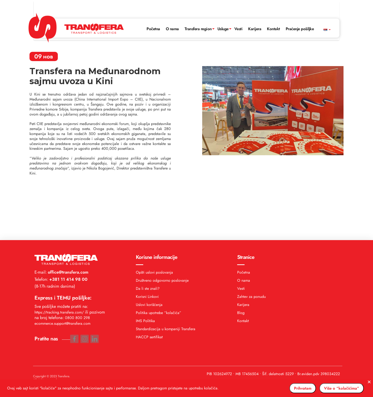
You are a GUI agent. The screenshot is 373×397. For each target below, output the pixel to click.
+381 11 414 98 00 (68, 223)
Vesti (239, 13)
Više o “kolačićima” (336, 388)
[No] (367, 383)
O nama (168, 13)
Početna (148, 13)
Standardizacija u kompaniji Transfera (165, 273)
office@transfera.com (67, 216)
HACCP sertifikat (149, 281)
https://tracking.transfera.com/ (59, 256)
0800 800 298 (77, 262)
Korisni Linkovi (147, 241)
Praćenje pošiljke (304, 13)
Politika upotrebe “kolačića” (158, 257)
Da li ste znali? (148, 233)
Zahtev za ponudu (251, 241)
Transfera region (196, 13)
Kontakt (276, 13)
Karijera (256, 13)
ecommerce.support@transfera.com (62, 267)
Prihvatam (288, 388)
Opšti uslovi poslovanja (154, 216)
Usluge (222, 13)
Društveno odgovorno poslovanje (162, 225)
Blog (241, 257)
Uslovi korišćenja (149, 249)
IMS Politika (145, 265)
